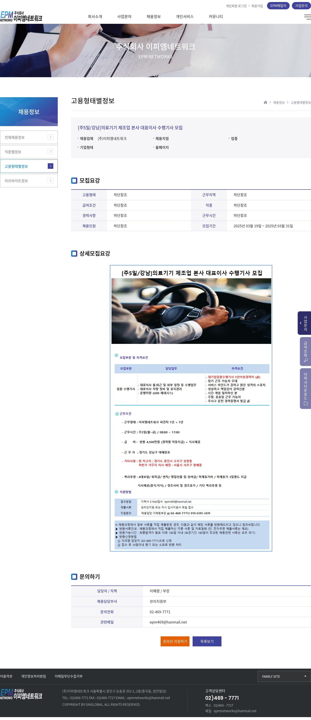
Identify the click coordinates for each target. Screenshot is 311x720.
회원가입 (257, 5)
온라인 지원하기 (175, 644)
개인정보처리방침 (33, 679)
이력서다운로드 (306, 388)
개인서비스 (185, 19)
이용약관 (6, 679)
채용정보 (154, 19)
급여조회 (306, 351)
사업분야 (124, 19)
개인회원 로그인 (236, 5)
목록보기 (207, 644)
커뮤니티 (216, 19)
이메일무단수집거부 (69, 679)
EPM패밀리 (278, 5)
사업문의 (301, 5)
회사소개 (95, 19)
